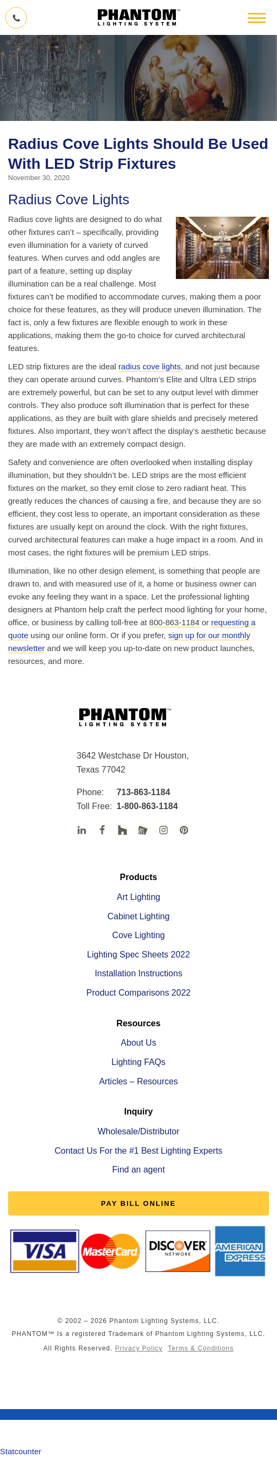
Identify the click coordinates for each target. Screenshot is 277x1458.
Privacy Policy (139, 1348)
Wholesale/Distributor (138, 1131)
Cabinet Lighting (139, 916)
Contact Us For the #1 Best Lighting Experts (138, 1150)
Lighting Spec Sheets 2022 (138, 954)
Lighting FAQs (138, 1062)
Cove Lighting (138, 935)
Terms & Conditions (200, 1348)
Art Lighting (138, 897)
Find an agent (138, 1169)
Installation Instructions (138, 973)
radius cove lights (149, 366)
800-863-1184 (174, 622)
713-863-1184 (135, 792)
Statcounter (20, 1451)
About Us (139, 1042)
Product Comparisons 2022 (139, 992)
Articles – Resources (138, 1081)
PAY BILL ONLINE (138, 1203)
